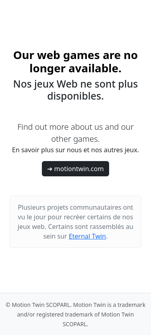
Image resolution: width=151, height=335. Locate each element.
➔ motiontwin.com (75, 168)
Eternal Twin (87, 236)
